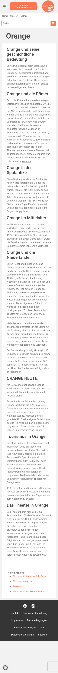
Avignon (26, 161)
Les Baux (35, 274)
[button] (5, 667)
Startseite (18, 586)
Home (5, 16)
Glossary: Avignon (22, 581)
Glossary (14, 16)
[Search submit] (53, 23)
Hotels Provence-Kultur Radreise (30, 591)
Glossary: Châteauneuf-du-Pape (29, 576)
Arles (14, 143)
